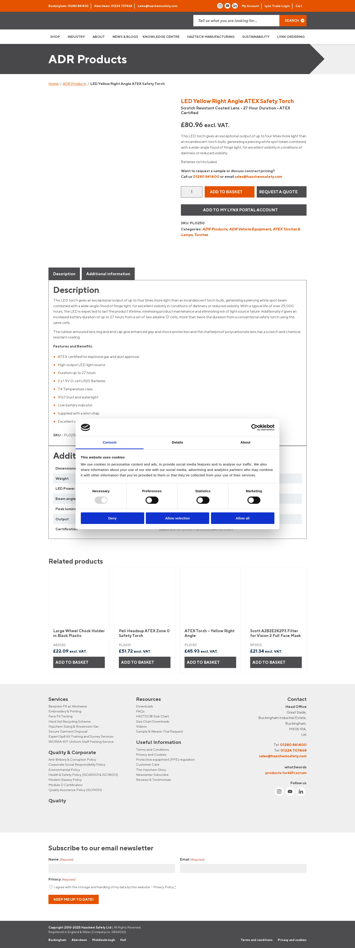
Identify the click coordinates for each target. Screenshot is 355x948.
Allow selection (177, 518)
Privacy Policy (163, 887)
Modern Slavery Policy (65, 780)
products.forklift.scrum (286, 772)
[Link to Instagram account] (220, 6)
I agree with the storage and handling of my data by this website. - (115, 887)
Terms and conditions (257, 940)
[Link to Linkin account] (235, 6)
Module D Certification (65, 785)
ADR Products (74, 83)
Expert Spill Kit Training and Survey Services (81, 736)
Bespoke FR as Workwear (67, 706)
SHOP (55, 37)
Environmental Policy (64, 770)
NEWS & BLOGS (125, 37)
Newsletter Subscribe (152, 775)
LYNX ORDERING (291, 37)
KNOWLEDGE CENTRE (161, 37)
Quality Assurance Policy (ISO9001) (75, 790)
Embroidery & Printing (64, 711)
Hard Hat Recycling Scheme (69, 721)
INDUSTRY (76, 37)
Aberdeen (79, 940)
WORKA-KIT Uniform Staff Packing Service (81, 741)
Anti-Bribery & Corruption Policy (72, 759)
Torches (201, 234)
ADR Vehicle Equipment (250, 229)
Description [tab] (64, 273)
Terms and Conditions (152, 749)
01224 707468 (294, 750)
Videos (141, 726)
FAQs (140, 711)
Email (192, 859)
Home (53, 83)
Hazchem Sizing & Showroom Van (73, 726)
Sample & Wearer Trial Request (159, 731)
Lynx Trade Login (277, 6)
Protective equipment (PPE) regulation (165, 759)
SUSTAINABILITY (255, 37)
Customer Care (147, 764)
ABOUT (99, 37)
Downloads (144, 706)
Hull (123, 940)
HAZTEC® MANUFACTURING (211, 37)
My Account (250, 6)
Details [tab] (177, 442)
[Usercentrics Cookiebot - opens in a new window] (254, 427)
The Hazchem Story (151, 770)
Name (60, 859)
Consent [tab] (110, 442)
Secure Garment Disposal (67, 731)
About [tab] (245, 442)
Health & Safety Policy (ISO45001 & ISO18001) (83, 775)
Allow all (242, 518)
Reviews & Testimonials (153, 780)
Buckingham (57, 940)
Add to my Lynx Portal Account (240, 209)
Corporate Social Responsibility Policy (76, 764)
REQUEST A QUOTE (278, 191)
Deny (112, 518)
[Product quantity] (191, 192)
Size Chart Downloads (152, 721)
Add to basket (226, 192)
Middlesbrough (103, 940)
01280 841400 (206, 176)
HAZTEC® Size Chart (152, 716)
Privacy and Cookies (151, 754)
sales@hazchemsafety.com (158, 6)
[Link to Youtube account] (227, 6)
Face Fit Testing (60, 716)
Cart (298, 6)
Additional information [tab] (108, 273)
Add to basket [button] (72, 662)
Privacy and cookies (292, 940)
